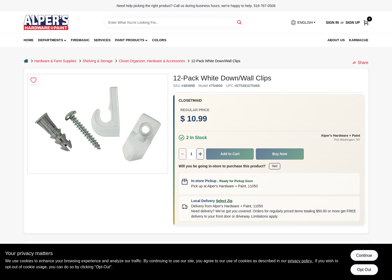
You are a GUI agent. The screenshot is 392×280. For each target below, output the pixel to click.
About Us (336, 40)
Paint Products (129, 40)
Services (102, 40)
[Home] (26, 61)
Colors (159, 40)
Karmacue (358, 40)
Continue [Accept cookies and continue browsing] (364, 255)
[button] (303, 22)
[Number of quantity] (191, 154)
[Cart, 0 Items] (366, 22)
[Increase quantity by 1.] (200, 154)
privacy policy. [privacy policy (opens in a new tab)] (300, 261)
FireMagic (80, 40)
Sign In (332, 22)
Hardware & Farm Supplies (55, 61)
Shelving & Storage (98, 61)
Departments (50, 40)
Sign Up (353, 22)
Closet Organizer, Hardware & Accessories (152, 61)
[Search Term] (174, 22)
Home (29, 40)
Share (360, 62)
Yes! (275, 166)
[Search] (239, 22)
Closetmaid (190, 100)
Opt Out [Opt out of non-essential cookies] (364, 270)
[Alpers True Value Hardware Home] (46, 22)
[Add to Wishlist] (33, 80)
